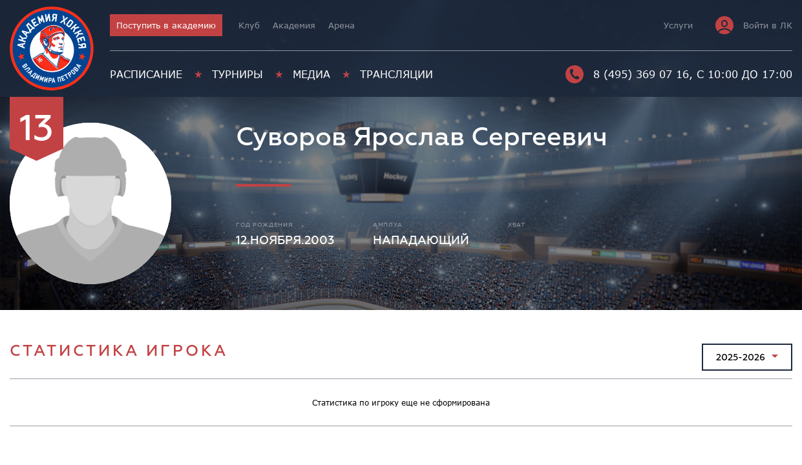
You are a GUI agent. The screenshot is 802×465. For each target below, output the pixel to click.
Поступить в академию (166, 25)
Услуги (678, 25)
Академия (294, 25)
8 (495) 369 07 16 (627, 74)
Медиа (311, 74)
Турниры (237, 74)
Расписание (146, 74)
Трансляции (396, 74)
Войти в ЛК (753, 25)
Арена (341, 25)
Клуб (249, 25)
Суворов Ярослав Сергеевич (421, 137)
